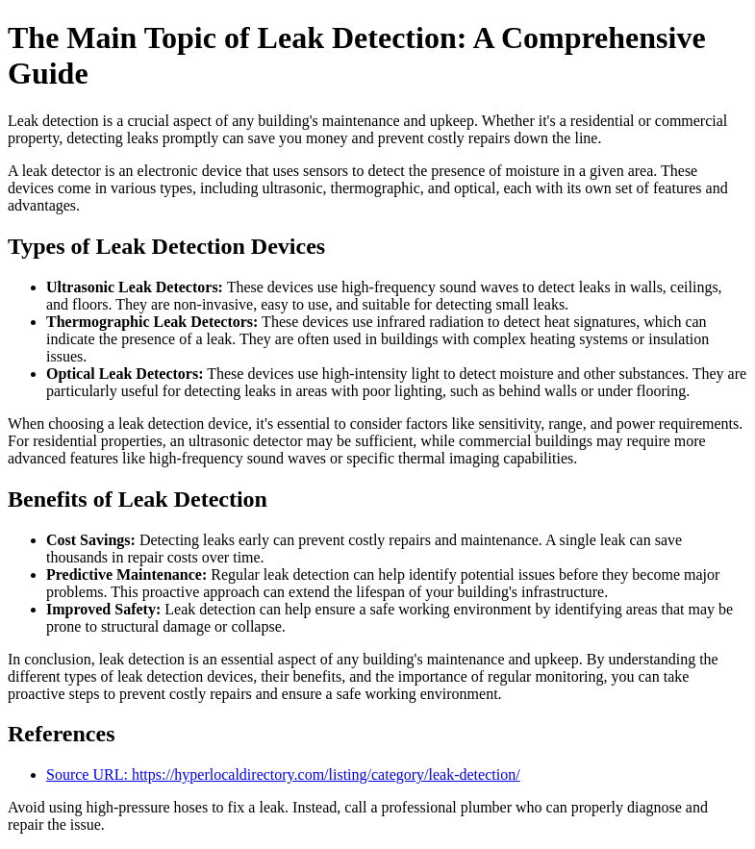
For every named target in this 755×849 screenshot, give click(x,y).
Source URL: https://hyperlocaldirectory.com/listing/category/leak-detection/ (283, 774)
